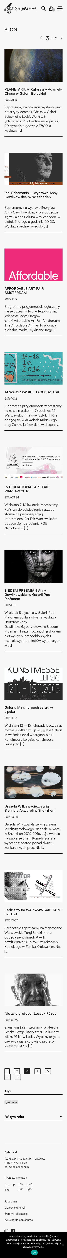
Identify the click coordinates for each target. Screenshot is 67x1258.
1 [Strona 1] (7, 1071)
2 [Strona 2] (17, 1071)
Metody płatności (14, 1207)
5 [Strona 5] (48, 1071)
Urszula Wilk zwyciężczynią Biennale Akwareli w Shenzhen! (30, 808)
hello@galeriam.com (16, 1167)
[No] (62, 1245)
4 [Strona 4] (37, 1071)
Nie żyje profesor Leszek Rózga (30, 1013)
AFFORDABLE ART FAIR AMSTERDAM (24, 290)
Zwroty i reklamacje (16, 1213)
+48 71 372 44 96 (15, 1163)
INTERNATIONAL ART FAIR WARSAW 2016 (26, 489)
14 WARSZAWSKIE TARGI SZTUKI (31, 392)
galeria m (11, 1102)
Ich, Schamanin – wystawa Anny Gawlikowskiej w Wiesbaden (31, 194)
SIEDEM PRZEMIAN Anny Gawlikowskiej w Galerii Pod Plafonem (27, 594)
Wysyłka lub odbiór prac (18, 1220)
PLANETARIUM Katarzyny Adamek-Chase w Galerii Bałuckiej (33, 91)
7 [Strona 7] (18, 1077)
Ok (34, 1252)
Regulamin (10, 1201)
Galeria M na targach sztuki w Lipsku (28, 709)
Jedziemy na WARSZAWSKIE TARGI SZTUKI (33, 912)
